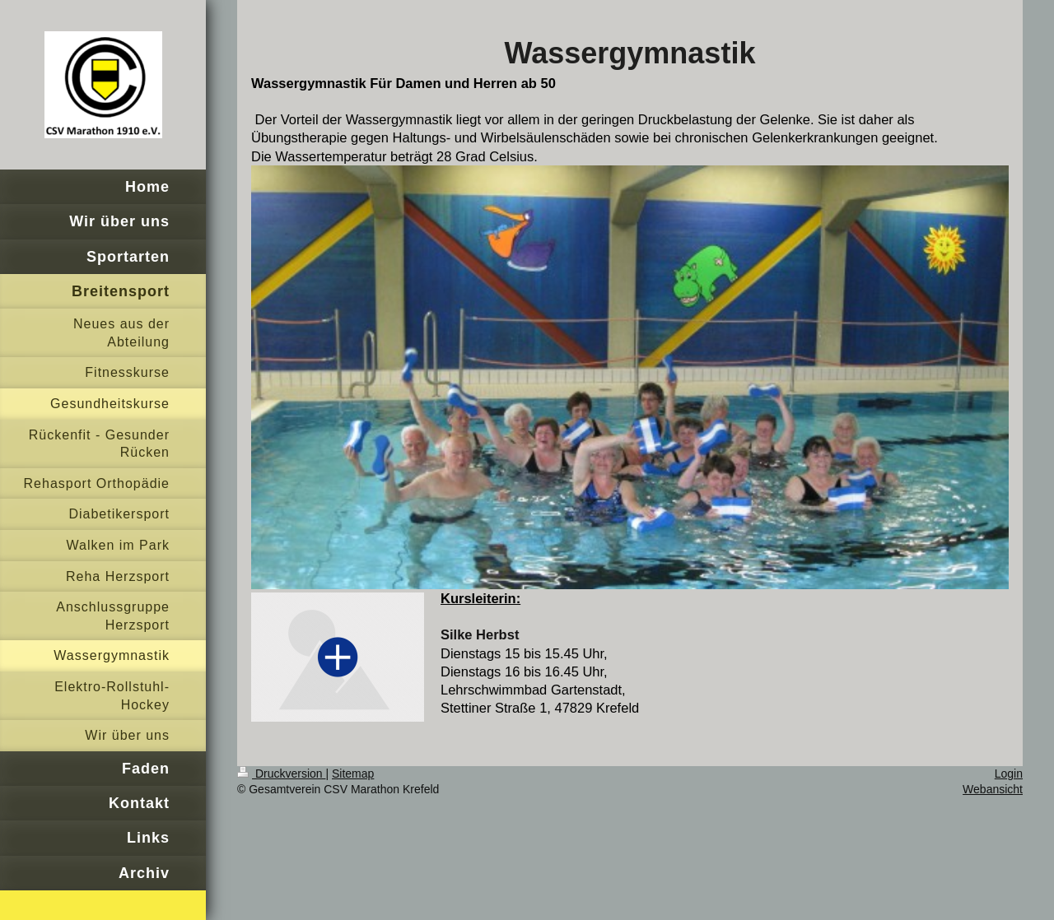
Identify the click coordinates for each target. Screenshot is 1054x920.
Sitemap (353, 773)
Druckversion (281, 773)
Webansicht (993, 789)
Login (1009, 773)
